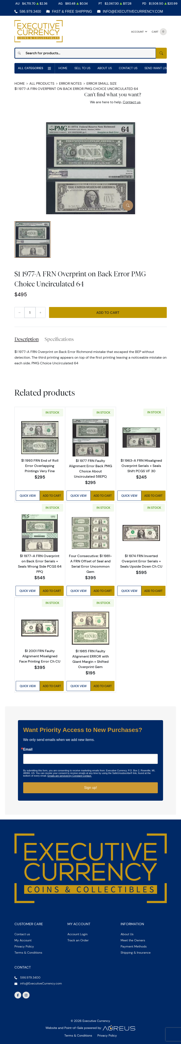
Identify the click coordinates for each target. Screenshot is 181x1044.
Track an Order (78, 940)
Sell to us (82, 68)
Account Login (77, 934)
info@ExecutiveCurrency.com (133, 11)
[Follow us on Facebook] (17, 995)
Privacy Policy (24, 946)
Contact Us (128, 68)
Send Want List (156, 68)
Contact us (132, 102)
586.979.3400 (30, 11)
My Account (23, 940)
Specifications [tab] (59, 339)
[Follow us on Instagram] (26, 995)
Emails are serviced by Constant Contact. (69, 775)
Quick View (27, 496)
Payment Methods (134, 946)
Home (62, 68)
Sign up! (90, 788)
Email (28, 749)
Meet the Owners (133, 940)
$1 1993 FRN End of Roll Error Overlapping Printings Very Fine (39, 465)
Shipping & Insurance (136, 953)
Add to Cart (107, 312)
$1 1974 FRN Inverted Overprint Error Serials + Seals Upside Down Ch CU (141, 561)
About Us (104, 68)
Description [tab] (26, 339)
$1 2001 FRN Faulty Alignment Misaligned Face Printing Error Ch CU (39, 656)
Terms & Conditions (28, 953)
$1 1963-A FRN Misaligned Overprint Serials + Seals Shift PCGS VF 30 (141, 465)
